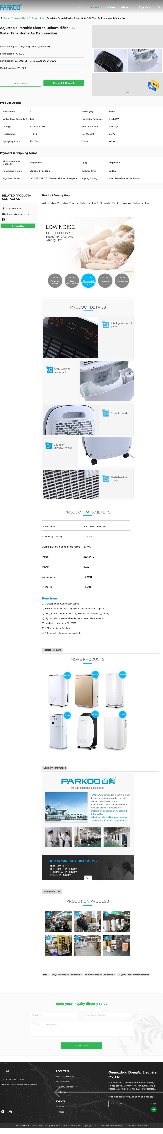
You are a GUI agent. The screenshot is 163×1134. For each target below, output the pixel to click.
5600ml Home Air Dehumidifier (100, 975)
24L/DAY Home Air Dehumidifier (133, 975)
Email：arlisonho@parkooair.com (19, 1084)
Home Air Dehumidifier (33, 18)
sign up (154, 1104)
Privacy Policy (22, 1125)
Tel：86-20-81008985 (13, 1079)
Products (95, 7)
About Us (126, 7)
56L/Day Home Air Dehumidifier (67, 975)
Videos (111, 7)
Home (79, 7)
